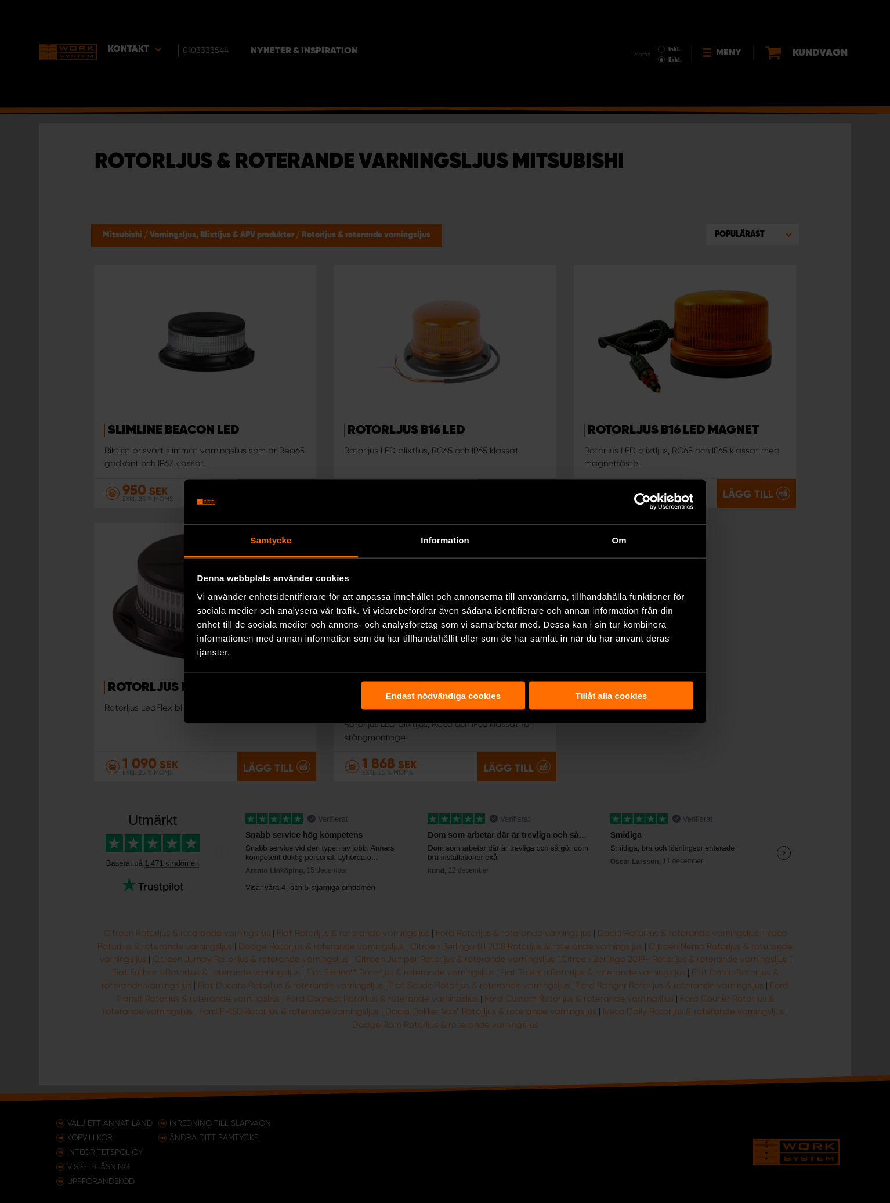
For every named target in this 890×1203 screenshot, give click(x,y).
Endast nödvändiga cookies (443, 696)
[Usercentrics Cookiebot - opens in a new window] (642, 501)
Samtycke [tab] (271, 540)
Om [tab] (619, 540)
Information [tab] (445, 540)
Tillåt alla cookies (611, 696)
